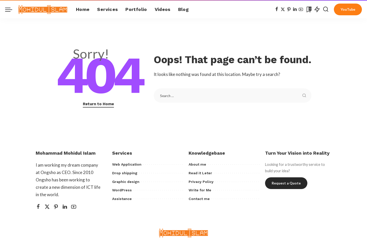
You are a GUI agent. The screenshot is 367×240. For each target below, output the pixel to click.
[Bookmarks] (308, 9)
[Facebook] (276, 9)
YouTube (347, 9)
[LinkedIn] (295, 9)
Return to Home (98, 104)
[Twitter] (283, 9)
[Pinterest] (289, 9)
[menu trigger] (11, 9)
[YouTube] (301, 9)
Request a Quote (286, 183)
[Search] (326, 9)
